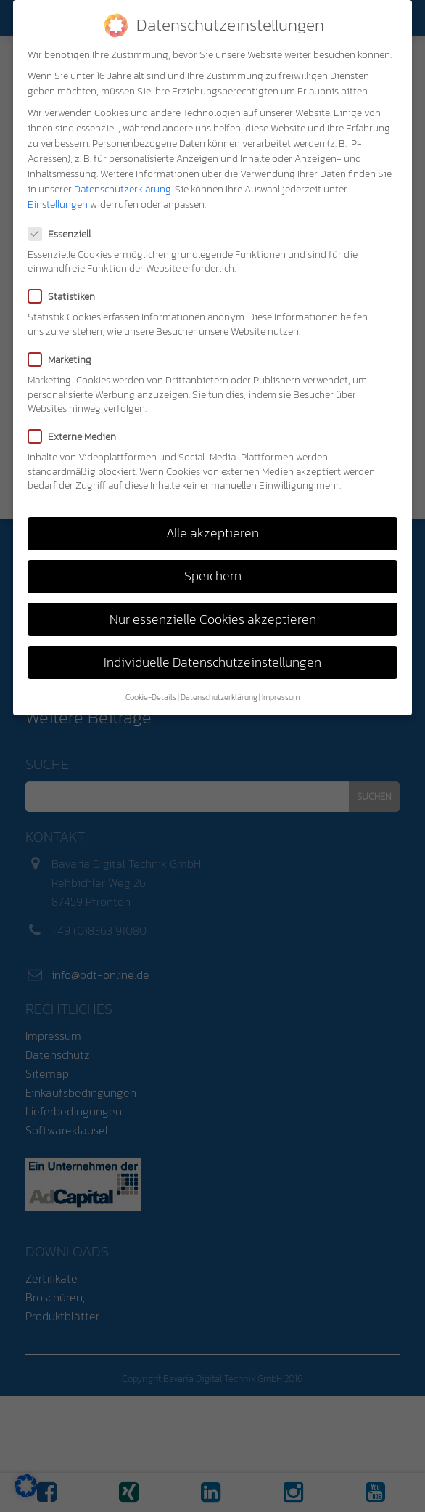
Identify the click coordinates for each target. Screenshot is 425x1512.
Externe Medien (76, 436)
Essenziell (64, 234)
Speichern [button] (213, 575)
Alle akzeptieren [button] (212, 533)
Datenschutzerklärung (122, 189)
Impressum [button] (281, 697)
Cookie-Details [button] (150, 697)
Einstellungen (58, 204)
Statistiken (66, 296)
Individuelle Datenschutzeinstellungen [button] (212, 662)
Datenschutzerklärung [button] (219, 697)
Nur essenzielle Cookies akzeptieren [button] (213, 619)
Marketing (64, 359)
